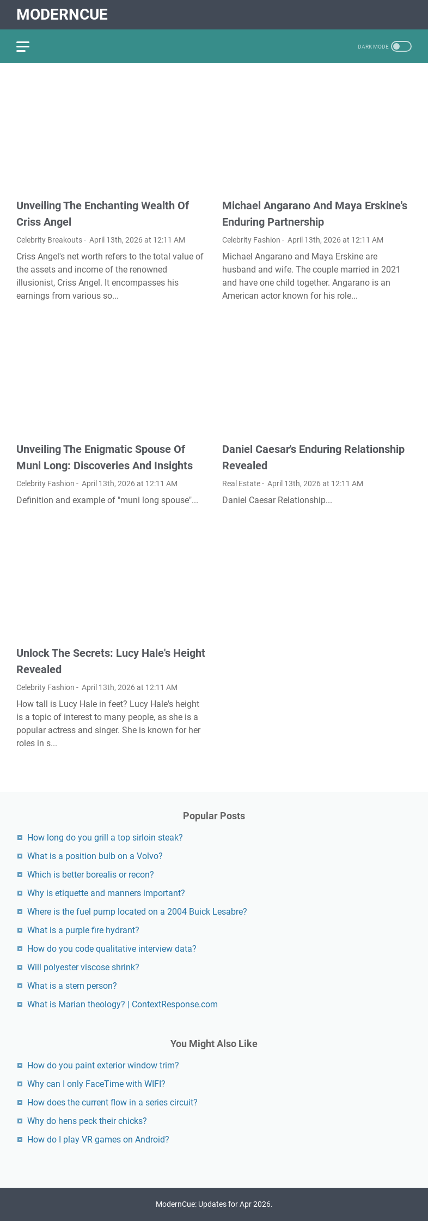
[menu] (29, 46)
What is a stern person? (72, 986)
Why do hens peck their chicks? (87, 1121)
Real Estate (241, 483)
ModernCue (62, 14)
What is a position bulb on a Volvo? (95, 856)
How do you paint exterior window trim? (103, 1065)
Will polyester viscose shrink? (83, 967)
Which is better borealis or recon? (90, 874)
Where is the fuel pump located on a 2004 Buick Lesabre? (137, 911)
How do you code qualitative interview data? (112, 949)
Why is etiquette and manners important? (106, 893)
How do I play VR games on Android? (98, 1139)
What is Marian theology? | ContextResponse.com (122, 1004)
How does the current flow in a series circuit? (112, 1102)
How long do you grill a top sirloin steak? (105, 837)
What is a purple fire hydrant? (83, 930)
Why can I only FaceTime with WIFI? (96, 1084)
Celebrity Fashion (251, 239)
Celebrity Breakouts (49, 239)
